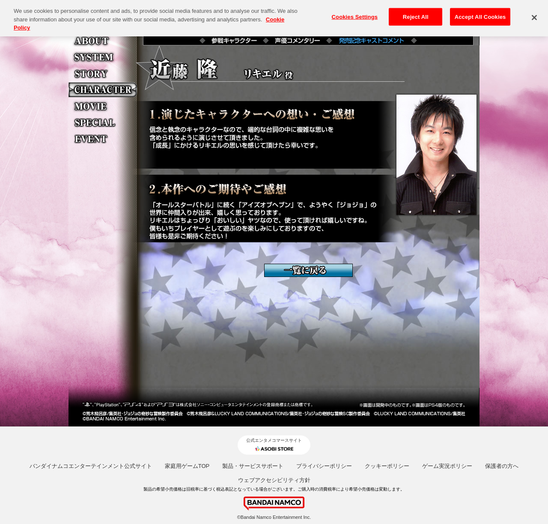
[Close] (534, 14)
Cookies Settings (355, 13)
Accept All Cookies (480, 13)
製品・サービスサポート (252, 466)
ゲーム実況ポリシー (447, 466)
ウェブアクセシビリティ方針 (274, 480)
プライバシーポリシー (324, 466)
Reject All (416, 13)
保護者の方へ (501, 466)
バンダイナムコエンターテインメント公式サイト (91, 466)
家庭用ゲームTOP (187, 466)
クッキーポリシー (387, 466)
